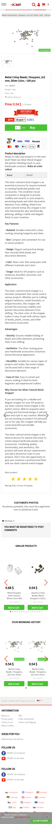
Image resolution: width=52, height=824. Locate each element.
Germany (12, 797)
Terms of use (7, 722)
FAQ (20, 715)
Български (11, 792)
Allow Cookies (40, 820)
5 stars (36, 479)
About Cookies (7, 725)
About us (5, 715)
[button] (10, 611)
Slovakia (38, 807)
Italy (12, 807)
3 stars (24, 479)
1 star (13, 479)
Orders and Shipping (27, 722)
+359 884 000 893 (39, 10)
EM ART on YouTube (12, 758)
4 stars (30, 479)
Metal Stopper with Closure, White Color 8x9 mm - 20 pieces (14, 595)
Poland (24, 807)
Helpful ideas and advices (12, 739)
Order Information (26, 719)
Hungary (25, 802)
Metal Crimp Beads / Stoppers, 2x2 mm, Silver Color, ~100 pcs (14, 672)
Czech (12, 802)
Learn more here (21, 817)
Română (42, 792)
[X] (2, 815)
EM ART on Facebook (13, 753)
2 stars (19, 479)
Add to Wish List (13, 97)
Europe (39, 802)
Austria (26, 797)
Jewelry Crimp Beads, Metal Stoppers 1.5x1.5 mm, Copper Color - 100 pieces (38, 595)
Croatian (40, 797)
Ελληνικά (27, 792)
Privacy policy (7, 719)
